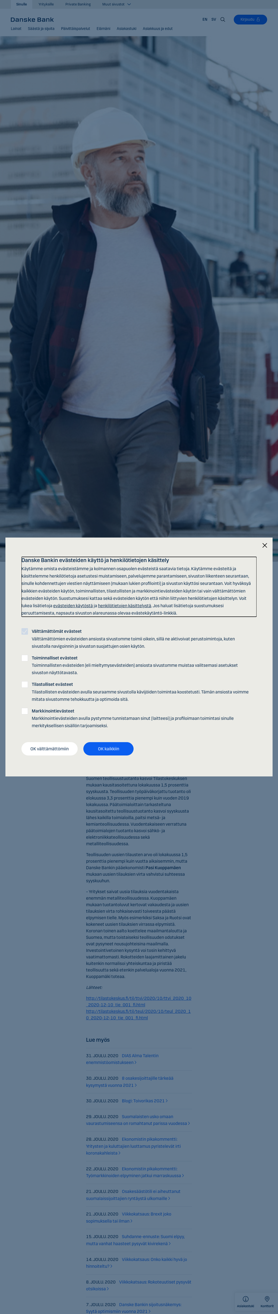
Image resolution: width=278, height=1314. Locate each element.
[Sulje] (264, 545)
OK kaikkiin (108, 748)
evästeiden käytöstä (73, 605)
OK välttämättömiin (49, 748)
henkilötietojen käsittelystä (124, 605)
